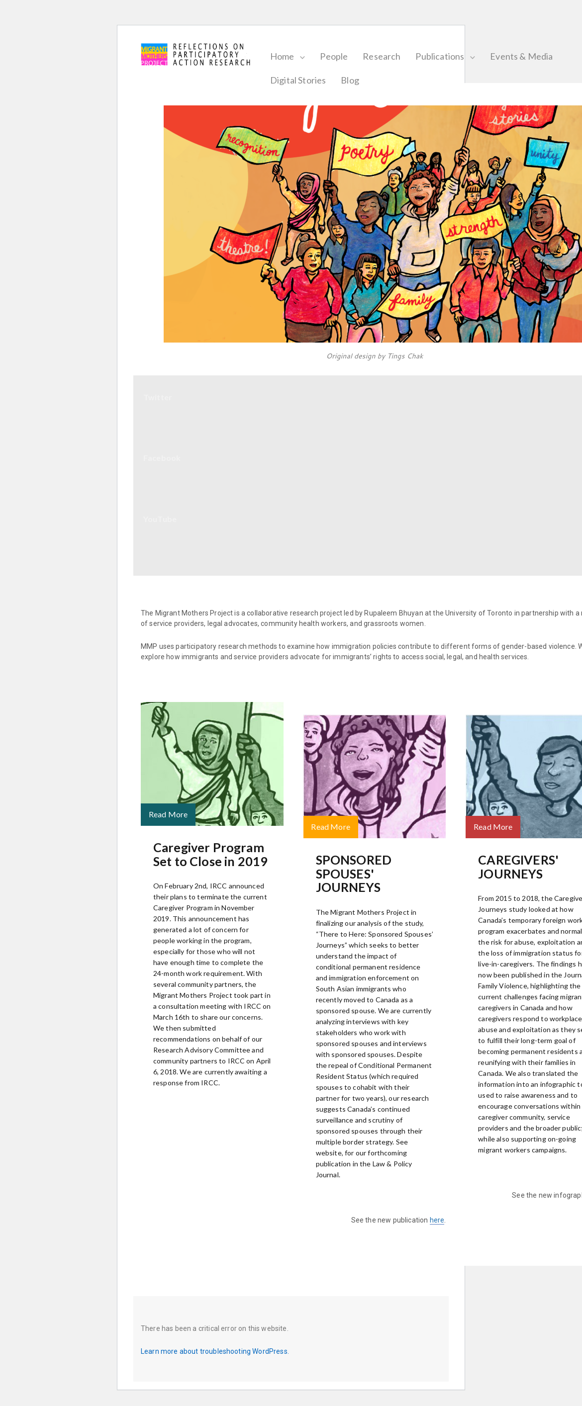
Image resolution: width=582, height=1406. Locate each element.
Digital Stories (307, 80)
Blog (359, 80)
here (437, 1220)
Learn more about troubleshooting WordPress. (215, 1351)
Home (291, 56)
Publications (449, 56)
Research (390, 56)
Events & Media (530, 56)
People (343, 56)
